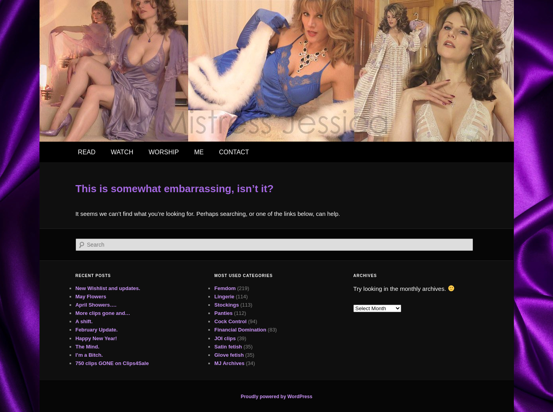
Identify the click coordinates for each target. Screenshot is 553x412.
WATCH (122, 152)
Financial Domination (240, 330)
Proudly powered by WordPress (276, 396)
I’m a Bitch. (89, 355)
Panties (223, 313)
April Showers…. (96, 305)
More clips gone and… (102, 313)
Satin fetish (228, 347)
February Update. (96, 330)
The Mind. (87, 347)
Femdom (225, 288)
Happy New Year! (96, 338)
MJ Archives (229, 363)
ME (199, 152)
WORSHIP (164, 152)
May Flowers (90, 297)
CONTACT (234, 152)
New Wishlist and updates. (107, 288)
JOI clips (225, 338)
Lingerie (224, 297)
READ (86, 152)
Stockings (226, 305)
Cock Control (230, 321)
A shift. (84, 321)
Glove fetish (228, 355)
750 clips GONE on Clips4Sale (112, 363)
